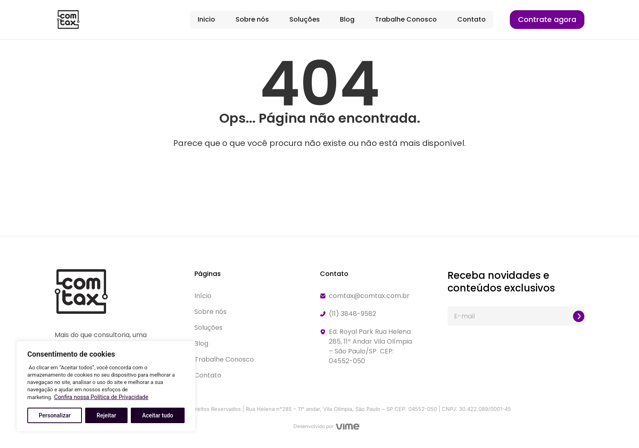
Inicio (206, 19)
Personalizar (55, 415)
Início (203, 295)
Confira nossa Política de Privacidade (101, 397)
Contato (471, 19)
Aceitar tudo (158, 415)
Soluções (304, 19)
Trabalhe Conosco (406, 19)
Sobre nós (252, 19)
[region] (106, 386)
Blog (347, 19)
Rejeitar (106, 415)
